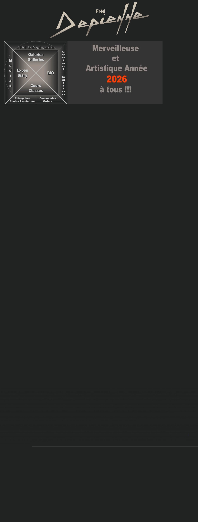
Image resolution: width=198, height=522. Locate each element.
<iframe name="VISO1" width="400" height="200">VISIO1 (99, 169)
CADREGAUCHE (99, 296)
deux (130, 72)
